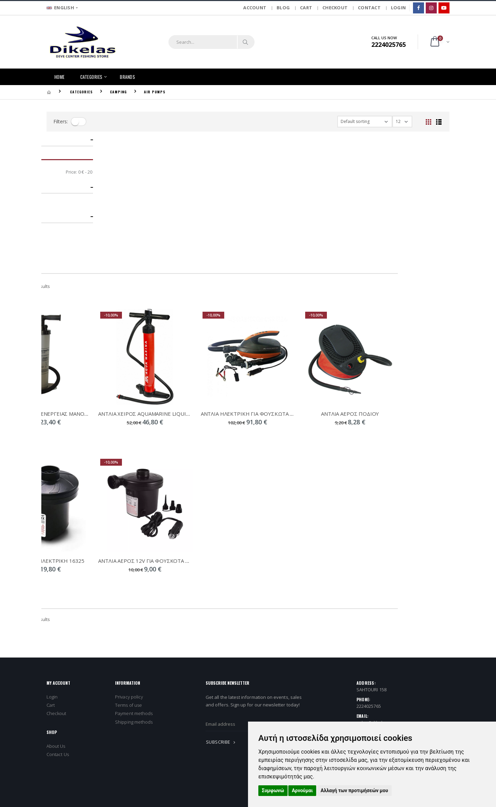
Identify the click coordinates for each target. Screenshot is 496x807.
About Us (55, 615)
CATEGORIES (91, 76)
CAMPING (118, 91)
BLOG (283, 7)
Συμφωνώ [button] (273, 790)
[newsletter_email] (276, 594)
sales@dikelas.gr (374, 592)
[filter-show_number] (402, 121)
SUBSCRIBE (222, 612)
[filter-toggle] (78, 121)
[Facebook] (418, 7)
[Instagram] (431, 7)
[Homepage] (48, 91)
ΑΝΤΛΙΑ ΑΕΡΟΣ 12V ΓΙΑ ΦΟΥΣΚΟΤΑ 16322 (201, 430)
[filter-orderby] (364, 121)
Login (52, 566)
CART (306, 7)
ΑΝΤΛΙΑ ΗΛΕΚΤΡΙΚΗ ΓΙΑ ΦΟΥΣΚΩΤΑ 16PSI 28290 (312, 283)
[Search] (245, 42)
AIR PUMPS (154, 91)
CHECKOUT (335, 7)
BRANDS (127, 76)
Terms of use (128, 575)
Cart (50, 575)
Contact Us (57, 624)
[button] (439, 42)
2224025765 (368, 576)
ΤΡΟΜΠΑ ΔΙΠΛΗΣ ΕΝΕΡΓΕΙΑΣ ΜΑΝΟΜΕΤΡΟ (101, 283)
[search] (203, 42)
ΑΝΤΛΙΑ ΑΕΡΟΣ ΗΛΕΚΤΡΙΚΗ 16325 (94, 430)
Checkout (56, 583)
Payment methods (134, 583)
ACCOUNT (254, 7)
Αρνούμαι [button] (302, 790)
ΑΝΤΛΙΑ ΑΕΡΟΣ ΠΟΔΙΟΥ (402, 283)
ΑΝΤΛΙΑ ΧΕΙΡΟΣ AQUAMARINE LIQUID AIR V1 (204, 283)
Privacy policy (129, 566)
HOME (59, 76)
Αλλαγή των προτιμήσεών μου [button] (354, 790)
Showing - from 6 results (74, 156)
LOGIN (398, 7)
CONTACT (369, 7)
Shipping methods (134, 591)
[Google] (444, 7)
